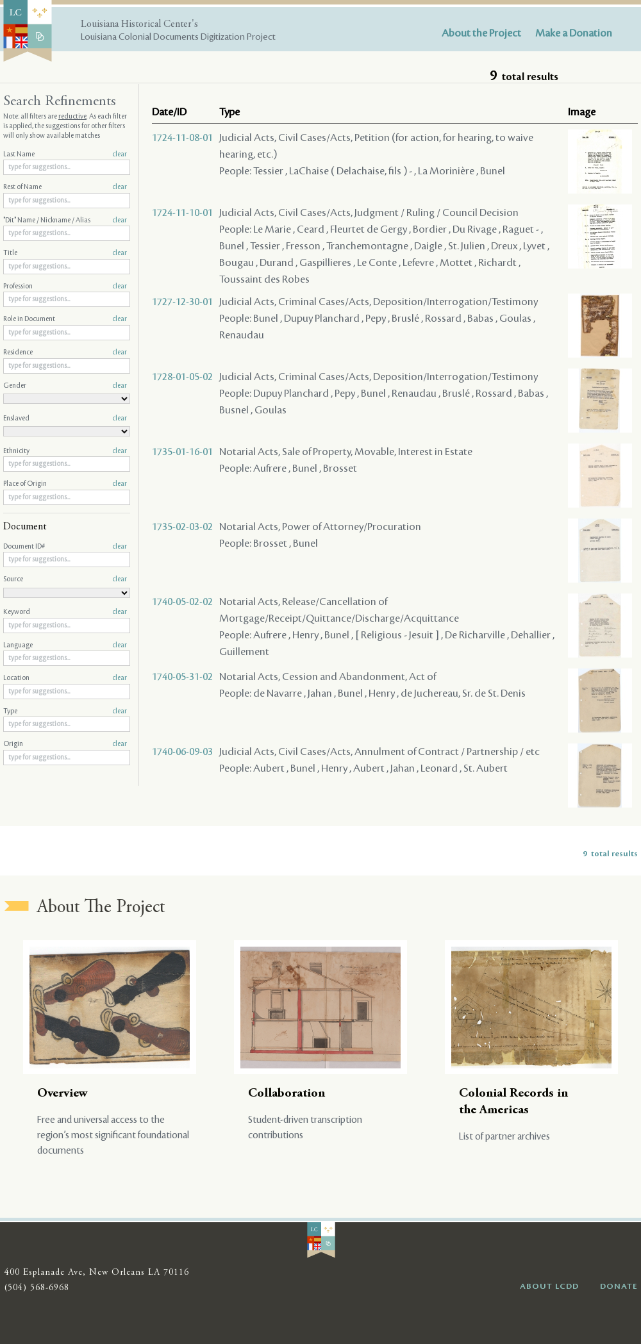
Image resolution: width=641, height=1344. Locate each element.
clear (119, 154)
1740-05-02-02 (182, 602)
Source (65, 579)
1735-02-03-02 (182, 527)
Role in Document (65, 319)
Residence (65, 352)
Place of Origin (65, 483)
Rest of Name (65, 187)
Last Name (65, 154)
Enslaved (65, 418)
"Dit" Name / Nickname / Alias (65, 220)
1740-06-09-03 (182, 752)
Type (65, 711)
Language (65, 645)
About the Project (481, 33)
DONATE (619, 1286)
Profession (65, 286)
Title (65, 253)
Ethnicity (65, 451)
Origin (65, 744)
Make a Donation (573, 33)
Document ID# (65, 546)
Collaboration (286, 1093)
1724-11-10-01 (182, 213)
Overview (62, 1093)
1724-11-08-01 (182, 138)
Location (65, 678)
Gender (65, 385)
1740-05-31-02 (182, 677)
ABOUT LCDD (549, 1286)
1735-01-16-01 (182, 452)
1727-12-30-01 (182, 302)
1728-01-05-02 (182, 377)
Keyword (65, 612)
